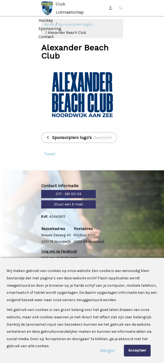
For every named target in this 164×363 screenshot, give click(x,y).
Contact (46, 36)
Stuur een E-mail (68, 204)
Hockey (45, 20)
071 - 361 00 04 (68, 194)
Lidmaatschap (70, 12)
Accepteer (137, 350)
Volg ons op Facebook (59, 251)
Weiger (107, 350)
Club (60, 4)
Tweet (49, 153)
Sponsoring (49, 28)
